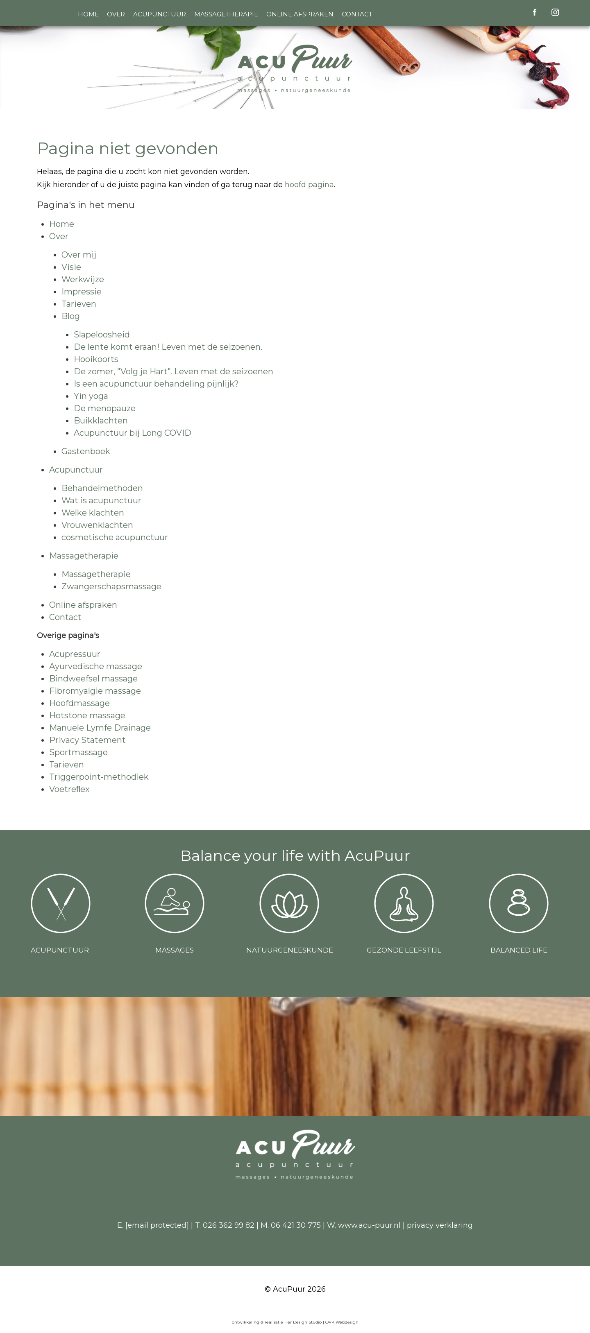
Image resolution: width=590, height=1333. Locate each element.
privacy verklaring (440, 1225)
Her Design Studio (303, 1322)
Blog (70, 316)
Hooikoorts (96, 359)
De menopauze (105, 408)
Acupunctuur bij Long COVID (132, 433)
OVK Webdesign (342, 1322)
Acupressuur (74, 654)
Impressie (81, 291)
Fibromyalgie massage (95, 691)
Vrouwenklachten (97, 525)
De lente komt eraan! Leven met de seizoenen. (168, 347)
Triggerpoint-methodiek (99, 777)
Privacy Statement (87, 740)
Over (116, 14)
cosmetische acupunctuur (114, 537)
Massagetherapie (226, 14)
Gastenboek (85, 451)
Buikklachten (101, 420)
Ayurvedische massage (95, 666)
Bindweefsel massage (93, 678)
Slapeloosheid (102, 334)
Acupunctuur (159, 14)
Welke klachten (92, 513)
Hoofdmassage (79, 703)
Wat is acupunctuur (101, 500)
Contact (357, 14)
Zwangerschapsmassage (111, 586)
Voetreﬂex (69, 789)
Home (88, 14)
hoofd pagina (309, 184)
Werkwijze (82, 279)
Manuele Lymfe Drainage (100, 728)
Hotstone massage (87, 715)
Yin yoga (91, 396)
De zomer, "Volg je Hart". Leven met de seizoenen (173, 371)
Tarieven (78, 304)
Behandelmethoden (102, 488)
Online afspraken (300, 14)
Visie (71, 267)
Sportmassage (78, 752)
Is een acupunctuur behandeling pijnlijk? (156, 384)
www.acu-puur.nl (369, 1225)
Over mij (78, 255)
